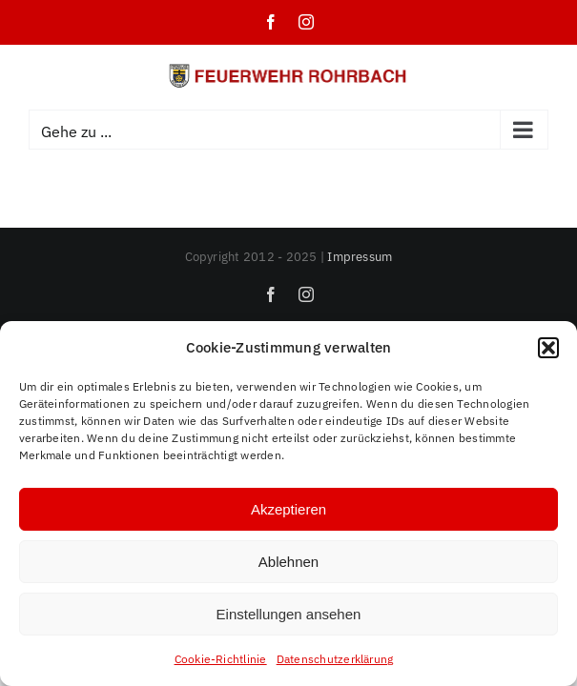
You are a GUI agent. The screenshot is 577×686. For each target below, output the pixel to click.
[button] (548, 347)
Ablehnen (288, 562)
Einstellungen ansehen (288, 614)
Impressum (359, 257)
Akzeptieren (288, 509)
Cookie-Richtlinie (221, 659)
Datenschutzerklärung (335, 659)
